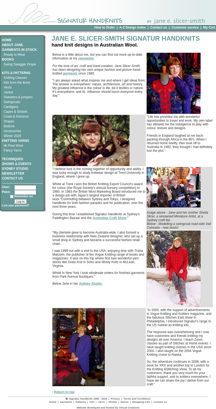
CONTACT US (12, 178)
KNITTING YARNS (15, 141)
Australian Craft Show (109, 218)
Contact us (158, 27)
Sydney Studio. (91, 283)
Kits (91, 401)
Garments (66, 401)
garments (70, 73)
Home (52, 401)
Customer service (185, 27)
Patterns (81, 401)
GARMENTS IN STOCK (19, 50)
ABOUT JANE (12, 45)
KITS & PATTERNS (16, 73)
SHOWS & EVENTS (16, 164)
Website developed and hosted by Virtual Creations (108, 407)
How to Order (104, 27)
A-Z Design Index (132, 27)
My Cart (209, 27)
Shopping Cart (141, 401)
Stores (124, 401)
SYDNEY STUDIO (15, 169)
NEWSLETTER (13, 173)
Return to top (64, 392)
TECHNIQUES (12, 157)
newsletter (86, 58)
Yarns (101, 401)
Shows (113, 401)
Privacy (115, 398)
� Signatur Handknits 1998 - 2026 (86, 398)
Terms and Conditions (137, 398)
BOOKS (8, 59)
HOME (7, 40)
